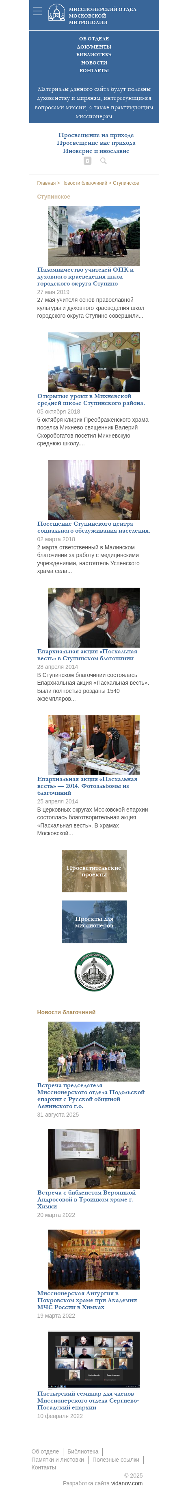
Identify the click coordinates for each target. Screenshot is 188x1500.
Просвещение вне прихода (96, 142)
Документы (94, 47)
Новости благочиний (66, 1012)
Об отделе (94, 39)
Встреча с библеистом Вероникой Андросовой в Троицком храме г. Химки (86, 1199)
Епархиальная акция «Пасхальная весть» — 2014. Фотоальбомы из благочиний (87, 785)
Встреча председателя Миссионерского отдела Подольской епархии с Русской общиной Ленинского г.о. (91, 1096)
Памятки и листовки (58, 1459)
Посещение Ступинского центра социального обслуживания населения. (93, 527)
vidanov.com (127, 1483)
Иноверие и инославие (96, 151)
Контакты (94, 70)
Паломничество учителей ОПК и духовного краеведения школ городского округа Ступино (85, 276)
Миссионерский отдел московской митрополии (102, 16)
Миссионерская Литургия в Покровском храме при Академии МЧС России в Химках (87, 1300)
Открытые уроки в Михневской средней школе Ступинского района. (91, 399)
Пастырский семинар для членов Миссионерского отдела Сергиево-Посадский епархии (88, 1400)
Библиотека (94, 55)
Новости (94, 63)
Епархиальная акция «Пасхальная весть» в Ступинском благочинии (87, 655)
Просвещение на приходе (96, 135)
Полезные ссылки (116, 1459)
